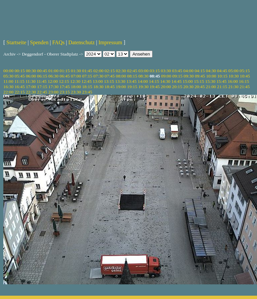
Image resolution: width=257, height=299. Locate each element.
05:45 (20, 76)
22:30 (31, 91)
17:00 (31, 86)
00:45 (42, 70)
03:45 (177, 70)
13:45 (131, 81)
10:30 (234, 76)
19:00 (121, 86)
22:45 (42, 91)
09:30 (189, 76)
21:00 (211, 86)
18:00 (76, 86)
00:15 (20, 70)
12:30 (75, 81)
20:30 (188, 86)
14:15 (154, 81)
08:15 (132, 76)
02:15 (109, 70)
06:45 (65, 76)
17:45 (65, 86)
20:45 (200, 86)
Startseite (16, 42)
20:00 (166, 86)
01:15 (65, 70)
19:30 (143, 86)
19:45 (155, 86)
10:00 (211, 76)
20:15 (177, 86)
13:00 (98, 81)
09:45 (200, 76)
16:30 (8, 86)
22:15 (20, 91)
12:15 (64, 81)
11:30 (30, 81)
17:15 (42, 86)
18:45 (109, 86)
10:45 (245, 76)
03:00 (143, 70)
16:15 (244, 81)
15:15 (199, 81)
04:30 (211, 70)
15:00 (188, 81)
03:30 (166, 70)
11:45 (42, 81)
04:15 (200, 70)
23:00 (53, 91)
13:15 (109, 81)
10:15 (222, 76)
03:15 (155, 70)
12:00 (53, 81)
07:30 (98, 76)
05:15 (245, 70)
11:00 (8, 81)
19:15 (132, 86)
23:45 (87, 91)
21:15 (222, 86)
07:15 (87, 76)
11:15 (19, 81)
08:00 (121, 76)
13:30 (120, 81)
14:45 (177, 81)
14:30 (165, 81)
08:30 (143, 76)
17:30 (53, 86)
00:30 (31, 70)
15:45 (221, 81)
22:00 (8, 91)
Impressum (110, 42)
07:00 (76, 76)
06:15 (42, 76)
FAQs (58, 42)
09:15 (177, 76)
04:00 (188, 70)
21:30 (233, 86)
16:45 (20, 86)
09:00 (166, 76)
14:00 (143, 81)
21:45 (245, 86)
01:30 (76, 70)
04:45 (222, 70)
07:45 (109, 76)
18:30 (98, 86)
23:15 (65, 91)
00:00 (8, 70)
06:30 (53, 76)
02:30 (121, 70)
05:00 (233, 70)
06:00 (31, 76)
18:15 (87, 86)
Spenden (39, 42)
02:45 (132, 70)
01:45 (87, 70)
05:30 (8, 76)
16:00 (233, 81)
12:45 (86, 81)
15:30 (210, 81)
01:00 (53, 70)
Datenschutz (81, 42)
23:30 (76, 91)
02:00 (98, 70)
